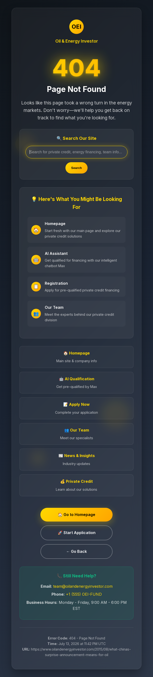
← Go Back (76, 551)
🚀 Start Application (77, 532)
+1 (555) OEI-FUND (84, 594)
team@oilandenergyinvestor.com (83, 586)
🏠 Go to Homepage (76, 514)
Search (76, 168)
